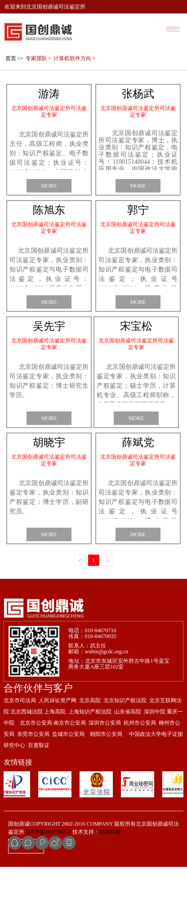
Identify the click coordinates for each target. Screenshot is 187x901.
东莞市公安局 (32, 768)
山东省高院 (127, 746)
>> (13, 92)
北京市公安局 (36, 757)
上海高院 (55, 746)
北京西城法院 (26, 746)
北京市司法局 (20, 734)
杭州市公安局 (140, 757)
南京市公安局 (69, 757)
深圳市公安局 (105, 757)
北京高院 (90, 734)
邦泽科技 (110, 866)
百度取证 (38, 779)
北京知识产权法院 (125, 734)
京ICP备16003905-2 (48, 866)
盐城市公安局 (68, 768)
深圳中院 (154, 746)
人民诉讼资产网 (57, 734)
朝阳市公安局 (106, 768)
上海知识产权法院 (89, 746)
